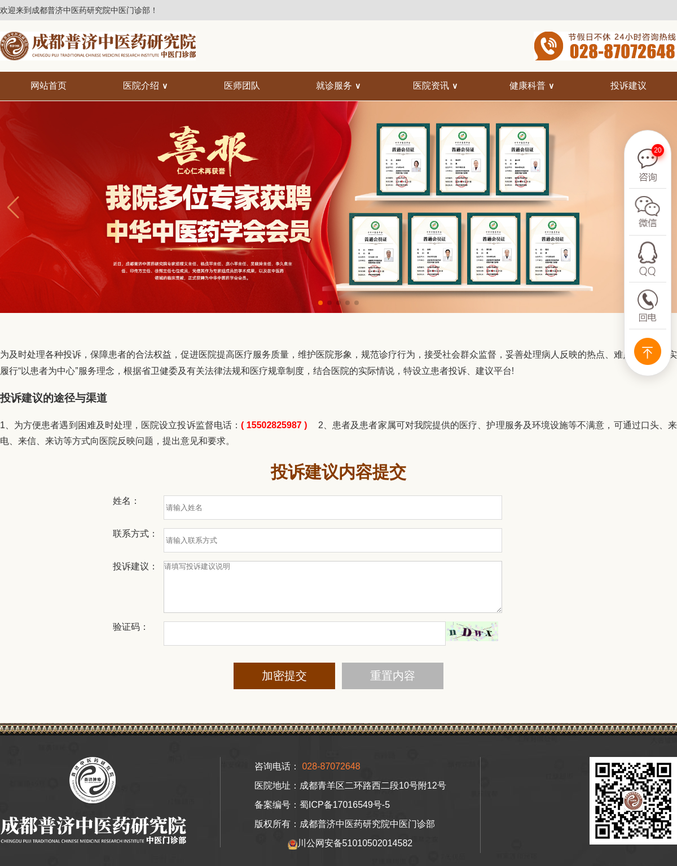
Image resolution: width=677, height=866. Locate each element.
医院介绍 (141, 85)
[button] (320, 303)
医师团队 (242, 85)
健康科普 (527, 85)
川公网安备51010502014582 (350, 854)
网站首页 (48, 85)
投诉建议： (135, 566)
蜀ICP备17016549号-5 (345, 815)
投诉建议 (628, 85)
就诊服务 (334, 85)
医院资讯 (431, 85)
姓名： (126, 501)
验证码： (131, 637)
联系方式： (135, 533)
